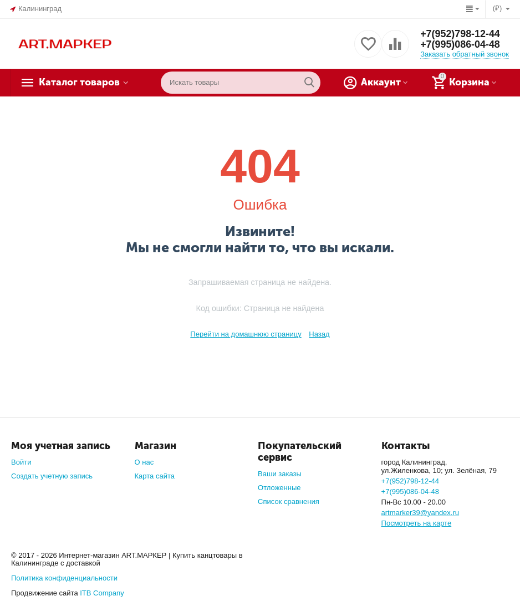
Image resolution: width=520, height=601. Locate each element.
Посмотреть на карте (416, 523)
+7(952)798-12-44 (460, 33)
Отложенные (279, 487)
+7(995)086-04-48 (460, 44)
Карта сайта (155, 476)
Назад (319, 334)
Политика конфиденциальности (64, 578)
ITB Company (102, 593)
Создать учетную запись (52, 476)
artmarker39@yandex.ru (420, 512)
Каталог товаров (81, 82)
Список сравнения (288, 501)
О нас (144, 462)
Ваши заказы (280, 474)
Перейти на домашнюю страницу (245, 334)
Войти (21, 462)
